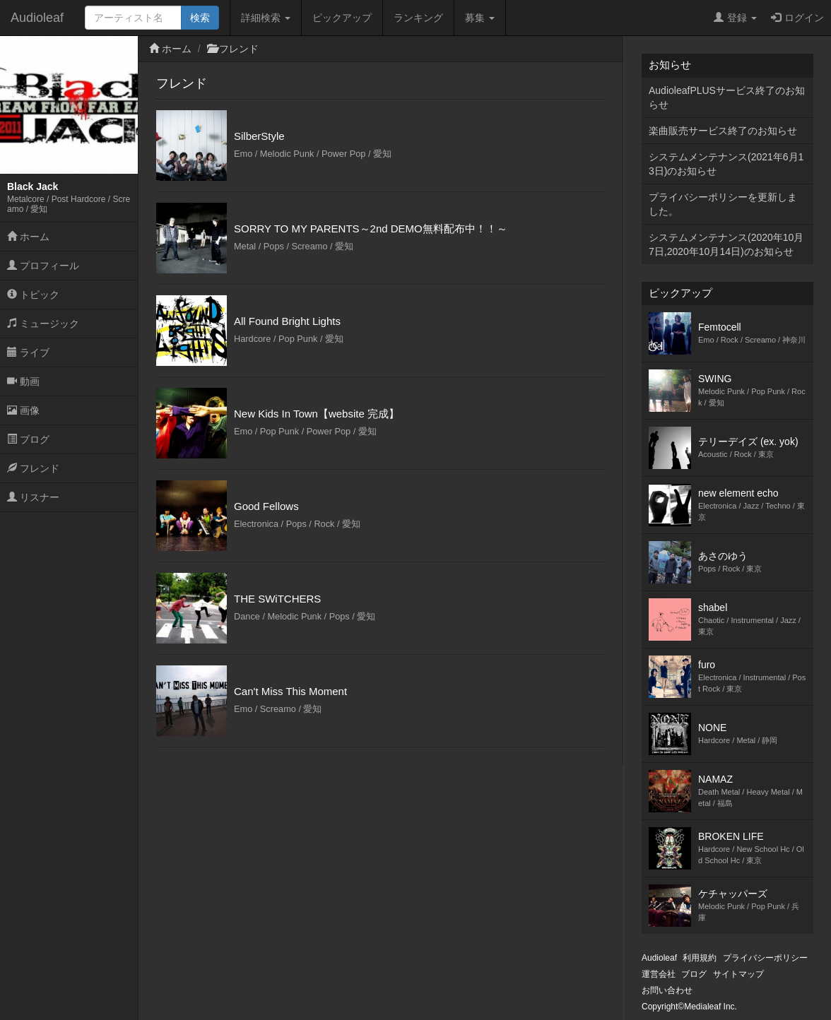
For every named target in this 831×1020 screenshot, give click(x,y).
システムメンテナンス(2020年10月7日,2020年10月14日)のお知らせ (726, 244)
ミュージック (43, 323)
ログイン (797, 17)
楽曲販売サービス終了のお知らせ (723, 130)
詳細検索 (265, 17)
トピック (33, 294)
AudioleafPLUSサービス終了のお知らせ (727, 97)
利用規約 (700, 958)
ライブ (28, 352)
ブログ (28, 439)
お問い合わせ (667, 990)
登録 (735, 17)
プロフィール (43, 265)
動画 (23, 381)
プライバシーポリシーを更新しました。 (723, 204)
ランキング (418, 17)
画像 (23, 410)
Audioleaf (37, 18)
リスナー (33, 497)
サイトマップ (738, 974)
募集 (480, 17)
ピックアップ (342, 17)
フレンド (33, 468)
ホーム (28, 236)
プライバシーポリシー (765, 958)
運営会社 (659, 974)
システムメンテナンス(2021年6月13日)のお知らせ (726, 164)
